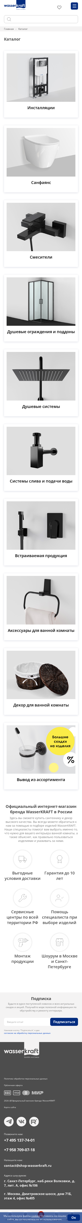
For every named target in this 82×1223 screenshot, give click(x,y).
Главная (9, 29)
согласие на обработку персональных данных (27, 1033)
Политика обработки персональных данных (25, 1078)
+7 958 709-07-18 (19, 1149)
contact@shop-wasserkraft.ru (28, 1165)
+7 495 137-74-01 (19, 1140)
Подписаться (64, 1022)
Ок (73, 1217)
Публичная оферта (13, 1085)
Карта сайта (10, 1107)
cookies (35, 1216)
